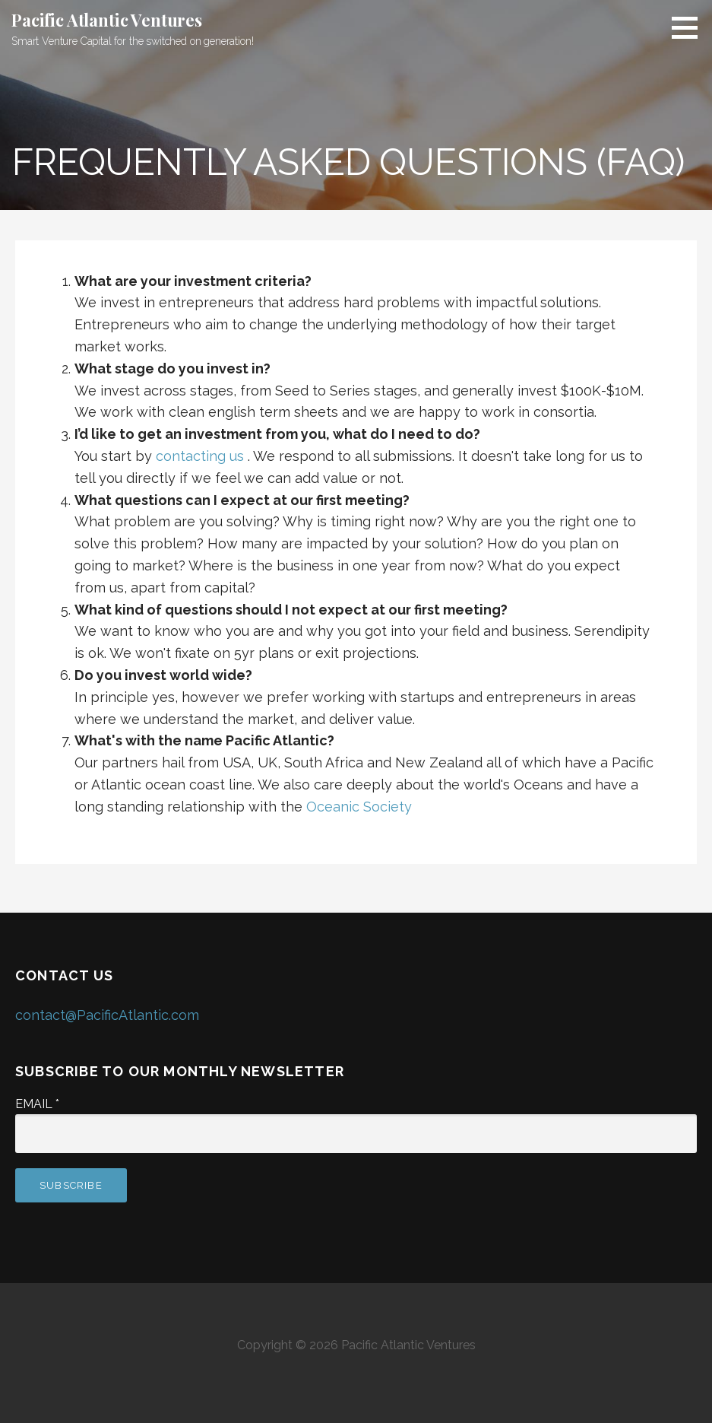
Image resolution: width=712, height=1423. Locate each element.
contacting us (200, 456)
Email (37, 1104)
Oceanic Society (359, 807)
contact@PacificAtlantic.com (107, 1015)
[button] (690, 27)
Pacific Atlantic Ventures (106, 19)
